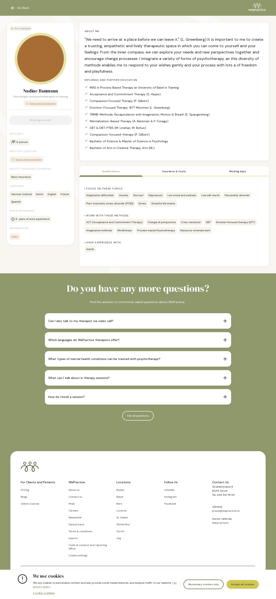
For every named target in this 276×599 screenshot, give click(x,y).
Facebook (170, 503)
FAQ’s (72, 503)
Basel (119, 497)
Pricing (25, 490)
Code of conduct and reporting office (88, 546)
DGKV (14, 236)
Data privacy (76, 524)
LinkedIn (169, 490)
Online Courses (30, 503)
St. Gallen (122, 517)
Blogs (24, 497)
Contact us (75, 497)
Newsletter (75, 517)
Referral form (220, 523)
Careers (73, 510)
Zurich (120, 531)
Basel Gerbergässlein (40, 103)
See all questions (138, 416)
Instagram (170, 497)
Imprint (73, 538)
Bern (119, 503)
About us (74, 490)
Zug (118, 538)
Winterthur (123, 524)
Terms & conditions (80, 531)
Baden (120, 490)
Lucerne (121, 510)
